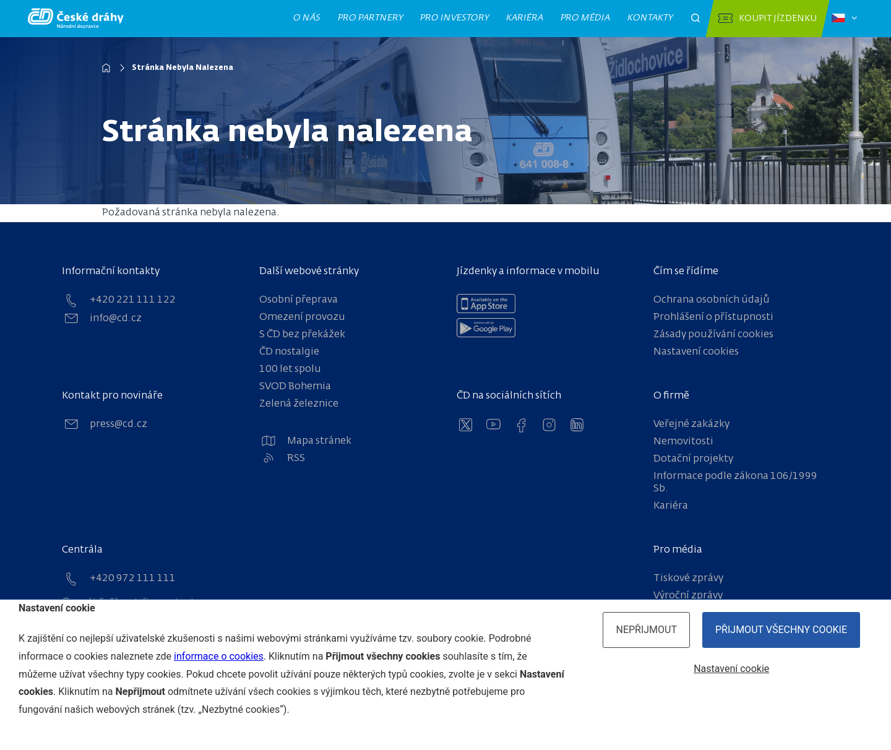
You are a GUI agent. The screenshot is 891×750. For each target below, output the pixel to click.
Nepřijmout (646, 630)
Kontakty (650, 18)
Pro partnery (370, 18)
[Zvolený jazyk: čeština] (844, 18)
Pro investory (455, 18)
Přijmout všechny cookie (781, 630)
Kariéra (525, 18)
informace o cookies (219, 656)
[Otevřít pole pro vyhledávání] (695, 18)
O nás (307, 18)
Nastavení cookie (731, 669)
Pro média (585, 18)
